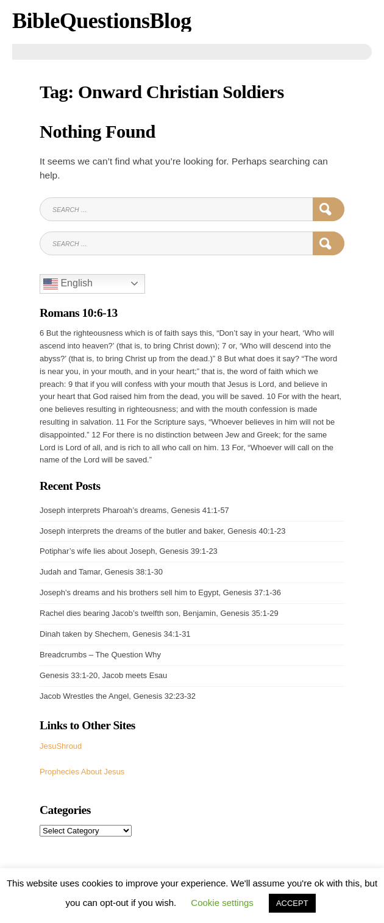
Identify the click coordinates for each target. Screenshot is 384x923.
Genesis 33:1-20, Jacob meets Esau (103, 675)
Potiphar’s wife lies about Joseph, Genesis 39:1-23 (129, 551)
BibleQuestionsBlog (101, 21)
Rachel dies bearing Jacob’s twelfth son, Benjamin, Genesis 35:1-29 (159, 613)
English (68, 284)
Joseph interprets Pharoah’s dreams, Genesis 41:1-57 (134, 510)
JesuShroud (61, 746)
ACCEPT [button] (292, 903)
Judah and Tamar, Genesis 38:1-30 (101, 571)
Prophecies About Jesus (82, 771)
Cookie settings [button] (222, 902)
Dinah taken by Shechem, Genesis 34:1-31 (115, 633)
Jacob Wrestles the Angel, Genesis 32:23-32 (118, 696)
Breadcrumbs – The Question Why (100, 654)
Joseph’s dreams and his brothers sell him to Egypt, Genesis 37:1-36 (160, 592)
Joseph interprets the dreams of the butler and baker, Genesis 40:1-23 (162, 531)
